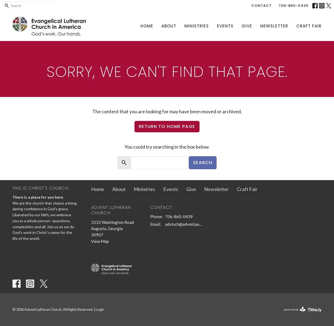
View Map (100, 241)
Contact (261, 5)
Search (202, 162)
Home (146, 26)
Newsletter (274, 26)
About (168, 26)
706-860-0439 (293, 5)
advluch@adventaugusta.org (184, 224)
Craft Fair (309, 26)
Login (100, 309)
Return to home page (167, 126)
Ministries (196, 26)
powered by (303, 310)
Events (225, 26)
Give (247, 26)
